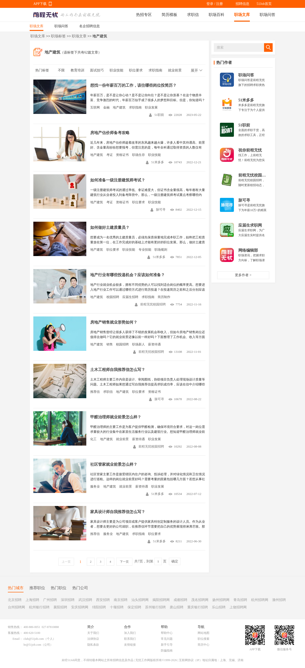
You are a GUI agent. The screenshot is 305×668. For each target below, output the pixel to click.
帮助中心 (167, 633)
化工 (93, 439)
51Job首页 (264, 4)
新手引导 (167, 644)
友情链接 (130, 644)
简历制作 (164, 297)
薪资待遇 (154, 344)
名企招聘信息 (89, 26)
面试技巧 (97, 70)
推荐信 (95, 392)
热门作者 (224, 62)
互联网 (95, 107)
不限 (61, 70)
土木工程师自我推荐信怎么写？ (117, 370)
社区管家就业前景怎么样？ (113, 464)
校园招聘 (112, 297)
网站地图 (203, 633)
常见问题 (167, 639)
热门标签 (42, 70)
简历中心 (203, 644)
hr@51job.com (32, 644)
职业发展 (151, 107)
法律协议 (93, 639)
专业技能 (145, 249)
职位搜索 (203, 639)
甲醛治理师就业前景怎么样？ (115, 417)
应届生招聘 (130, 297)
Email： (18, 639)
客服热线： (15, 633)
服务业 (95, 486)
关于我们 (93, 633)
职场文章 (79, 36)
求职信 (193, 15)
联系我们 (130, 639)
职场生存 (138, 155)
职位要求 (136, 70)
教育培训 (77, 70)
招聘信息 (242, 4)
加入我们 (130, 633)
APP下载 (40, 4)
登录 (209, 4)
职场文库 (242, 15)
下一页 (124, 561)
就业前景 (175, 70)
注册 (219, 4)
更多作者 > (243, 275)
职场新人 (138, 344)
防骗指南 (167, 650)
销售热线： (15, 627)
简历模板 (169, 15)
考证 (109, 155)
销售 (109, 344)
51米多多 (155, 162)
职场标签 (58, 36)
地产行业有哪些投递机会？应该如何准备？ (127, 275)
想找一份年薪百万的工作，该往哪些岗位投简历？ (133, 85)
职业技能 (116, 70)
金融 (106, 107)
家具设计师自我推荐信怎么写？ (117, 512)
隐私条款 (93, 644)
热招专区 (144, 15)
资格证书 (122, 155)
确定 (174, 561)
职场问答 (267, 15)
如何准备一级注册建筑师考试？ (117, 180)
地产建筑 (119, 107)
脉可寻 (158, 209)
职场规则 (160, 249)
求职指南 (155, 70)
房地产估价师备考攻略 (109, 133)
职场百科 (216, 15)
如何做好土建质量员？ (109, 227)
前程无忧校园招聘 (150, 304)
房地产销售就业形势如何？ (113, 322)
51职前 (156, 115)
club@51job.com (34, 639)
